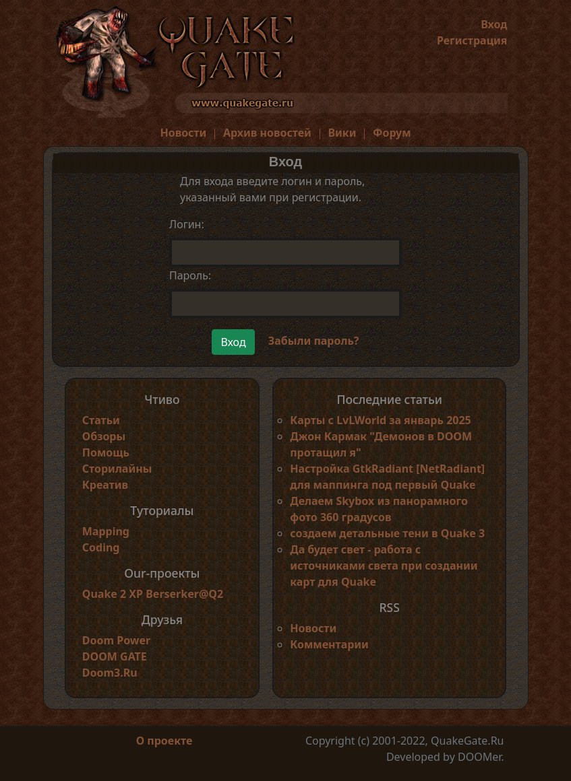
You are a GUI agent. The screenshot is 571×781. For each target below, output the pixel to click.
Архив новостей (267, 132)
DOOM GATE (114, 656)
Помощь (105, 452)
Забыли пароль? (313, 340)
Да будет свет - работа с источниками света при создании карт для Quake (383, 565)
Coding (101, 547)
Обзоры (103, 436)
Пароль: (190, 275)
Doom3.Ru (110, 672)
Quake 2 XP (114, 593)
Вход (494, 24)
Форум (392, 132)
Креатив (105, 484)
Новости (183, 132)
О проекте (164, 740)
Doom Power (116, 640)
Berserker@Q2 (184, 593)
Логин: (186, 224)
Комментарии (329, 644)
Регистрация (472, 40)
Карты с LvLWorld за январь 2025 (380, 420)
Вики (342, 132)
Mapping (105, 531)
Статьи (101, 420)
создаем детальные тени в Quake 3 (387, 533)
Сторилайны (117, 468)
